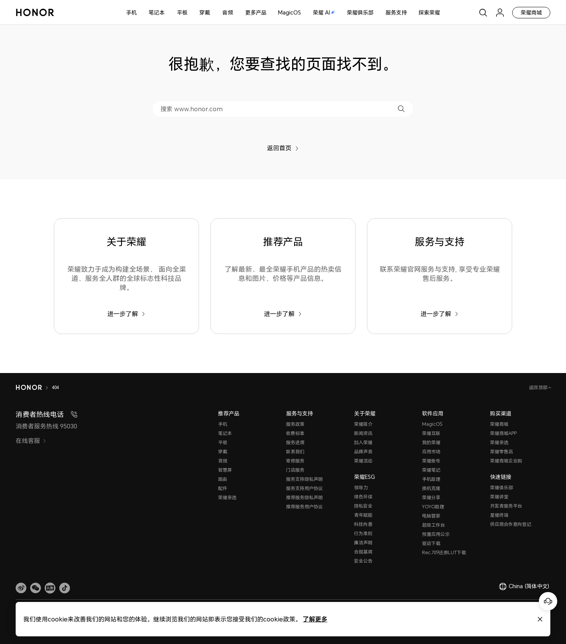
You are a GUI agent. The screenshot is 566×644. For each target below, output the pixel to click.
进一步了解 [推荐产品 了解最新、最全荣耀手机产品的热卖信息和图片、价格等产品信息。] (283, 313)
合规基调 (363, 552)
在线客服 (31, 440)
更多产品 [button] (256, 12)
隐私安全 (363, 506)
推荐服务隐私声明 (304, 497)
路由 (222, 479)
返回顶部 (538, 387)
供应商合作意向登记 (510, 524)
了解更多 (315, 619)
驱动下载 (431, 543)
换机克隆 (431, 488)
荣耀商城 (531, 12)
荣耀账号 (431, 461)
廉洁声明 (363, 542)
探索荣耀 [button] (429, 12)
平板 (182, 12)
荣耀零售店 (501, 451)
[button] (401, 108)
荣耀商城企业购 (506, 461)
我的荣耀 (431, 442)
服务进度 (295, 442)
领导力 (361, 487)
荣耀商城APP (503, 433)
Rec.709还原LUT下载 (444, 552)
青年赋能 (363, 515)
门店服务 (295, 470)
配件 (222, 488)
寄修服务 (295, 461)
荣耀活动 (363, 461)
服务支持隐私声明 (304, 479)
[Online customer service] (548, 601)
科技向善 (363, 524)
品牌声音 (363, 451)
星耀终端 (499, 515)
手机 (131, 12)
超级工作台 (433, 525)
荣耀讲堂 (499, 497)
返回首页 (283, 147)
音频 (227, 12)
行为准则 (363, 533)
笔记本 (157, 12)
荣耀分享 (431, 497)
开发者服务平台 (506, 506)
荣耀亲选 (227, 497)
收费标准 (295, 433)
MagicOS (289, 12)
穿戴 (204, 12)
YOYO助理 (433, 506)
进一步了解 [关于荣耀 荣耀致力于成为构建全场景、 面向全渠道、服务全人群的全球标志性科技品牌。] (126, 313)
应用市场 (431, 451)
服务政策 (295, 424)
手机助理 (431, 479)
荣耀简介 (363, 424)
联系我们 (295, 451)
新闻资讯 (363, 433)
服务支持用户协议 (304, 488)
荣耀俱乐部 (360, 12)
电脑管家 (431, 516)
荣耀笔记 (431, 470)
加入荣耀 (363, 442)
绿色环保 (363, 497)
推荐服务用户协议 (304, 506)
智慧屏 (225, 470)
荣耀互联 (431, 433)
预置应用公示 (436, 534)
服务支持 (396, 12)
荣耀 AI (324, 12)
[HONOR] (29, 387)
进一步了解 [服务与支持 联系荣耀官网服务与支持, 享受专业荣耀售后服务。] (439, 313)
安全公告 (363, 561)
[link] (21, 588)
